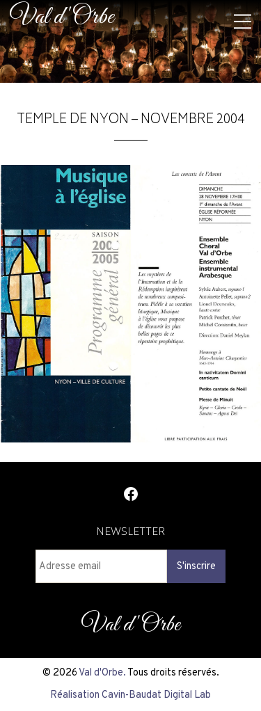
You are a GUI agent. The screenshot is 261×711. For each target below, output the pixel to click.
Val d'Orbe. (102, 672)
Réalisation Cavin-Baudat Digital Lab (130, 695)
